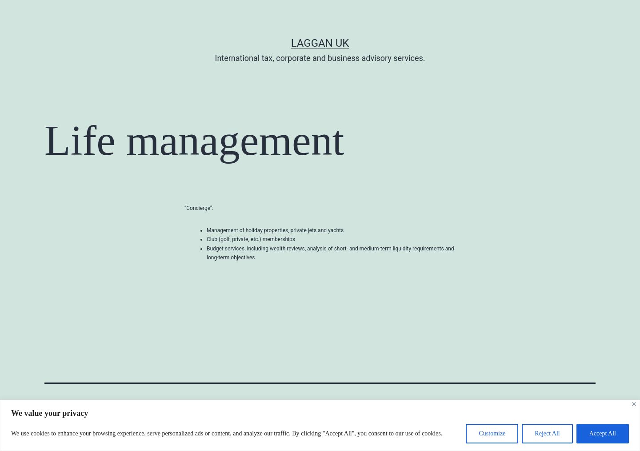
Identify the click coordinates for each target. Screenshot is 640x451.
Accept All (602, 433)
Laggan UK (320, 43)
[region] (320, 425)
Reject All (547, 433)
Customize (492, 433)
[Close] (634, 404)
